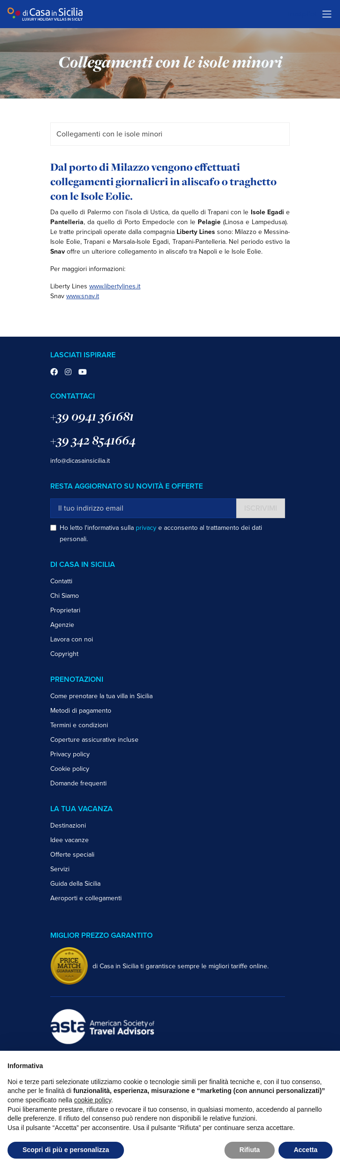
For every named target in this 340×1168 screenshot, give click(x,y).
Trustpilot (301, 14)
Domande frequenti (78, 783)
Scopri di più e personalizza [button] (66, 1149)
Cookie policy (69, 769)
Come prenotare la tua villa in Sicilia (101, 696)
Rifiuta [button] (250, 1149)
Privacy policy (70, 754)
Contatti (61, 581)
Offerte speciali (72, 855)
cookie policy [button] (92, 1100)
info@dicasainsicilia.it (80, 461)
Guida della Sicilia (75, 884)
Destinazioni (68, 825)
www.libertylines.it (114, 286)
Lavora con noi (71, 639)
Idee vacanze (69, 840)
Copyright (64, 654)
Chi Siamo (64, 596)
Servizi (60, 869)
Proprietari (65, 610)
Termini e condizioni (79, 725)
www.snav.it (82, 296)
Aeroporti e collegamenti (86, 898)
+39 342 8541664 (93, 440)
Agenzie (62, 625)
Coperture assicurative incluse (94, 740)
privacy (146, 528)
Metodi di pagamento (80, 711)
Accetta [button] (305, 1149)
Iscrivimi (260, 508)
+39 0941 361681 (92, 416)
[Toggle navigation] (326, 14)
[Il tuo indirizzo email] (143, 508)
